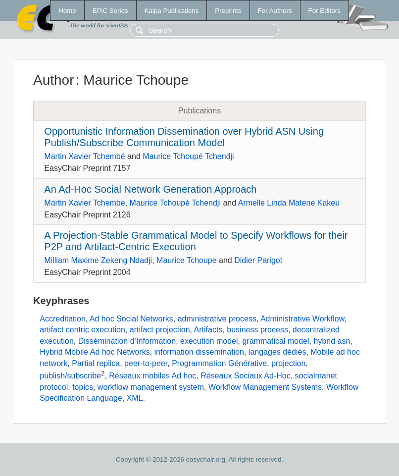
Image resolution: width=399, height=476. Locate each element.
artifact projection (160, 329)
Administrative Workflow (302, 319)
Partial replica (96, 363)
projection (288, 363)
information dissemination (199, 352)
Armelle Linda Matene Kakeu (289, 203)
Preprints (228, 10)
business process (257, 329)
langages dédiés (277, 352)
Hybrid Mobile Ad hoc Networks (95, 352)
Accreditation (63, 319)
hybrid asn (331, 341)
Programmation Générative (219, 363)
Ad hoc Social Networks (131, 319)
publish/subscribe (70, 375)
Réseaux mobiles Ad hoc (152, 375)
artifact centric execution (82, 329)
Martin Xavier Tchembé (84, 156)
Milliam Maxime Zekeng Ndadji (98, 260)
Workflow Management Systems (265, 387)
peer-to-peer (145, 363)
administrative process (217, 319)
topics (82, 387)
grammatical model (275, 341)
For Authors (275, 10)
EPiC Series (110, 10)
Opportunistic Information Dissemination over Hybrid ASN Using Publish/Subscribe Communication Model (184, 137)
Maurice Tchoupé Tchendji (188, 156)
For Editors (324, 10)
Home (67, 10)
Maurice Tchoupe (186, 260)
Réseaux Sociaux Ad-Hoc (245, 375)
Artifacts (208, 329)
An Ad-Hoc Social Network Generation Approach (150, 189)
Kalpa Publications (172, 10)
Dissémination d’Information (127, 341)
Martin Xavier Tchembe (84, 203)
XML (135, 398)
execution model (209, 341)
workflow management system (151, 387)
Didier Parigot (258, 260)
